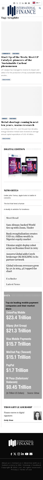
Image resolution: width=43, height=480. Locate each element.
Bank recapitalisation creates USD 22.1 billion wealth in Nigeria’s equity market (21, 236)
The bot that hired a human (14, 203)
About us (6, 463)
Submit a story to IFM (11, 465)
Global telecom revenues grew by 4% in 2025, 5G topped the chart (22, 268)
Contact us (17, 463)
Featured (16, 53)
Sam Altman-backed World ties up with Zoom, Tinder (20, 226)
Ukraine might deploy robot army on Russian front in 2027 (22, 246)
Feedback (37, 465)
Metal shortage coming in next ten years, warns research (19, 123)
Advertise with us (32, 463)
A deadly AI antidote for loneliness (16, 209)
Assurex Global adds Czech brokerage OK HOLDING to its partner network (22, 256)
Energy (4, 118)
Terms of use (26, 470)
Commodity (6, 53)
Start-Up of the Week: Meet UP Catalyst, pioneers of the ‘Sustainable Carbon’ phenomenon (20, 61)
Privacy (14, 470)
